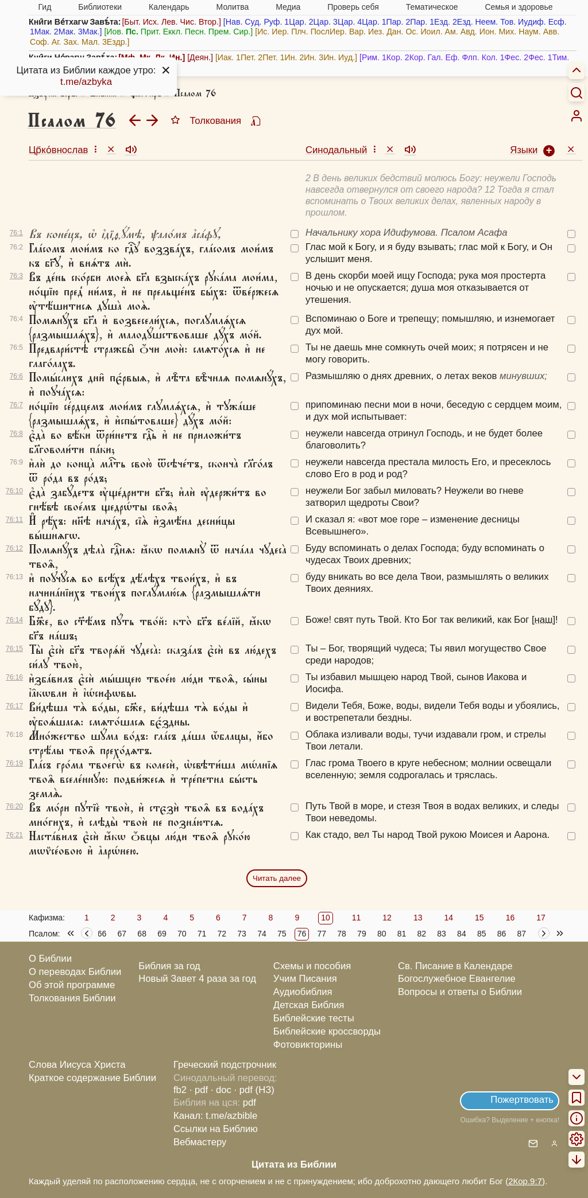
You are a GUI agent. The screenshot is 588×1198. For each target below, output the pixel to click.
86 (501, 933)
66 (102, 933)
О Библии (50, 958)
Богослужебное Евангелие (457, 978)
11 (356, 917)
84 (461, 933)
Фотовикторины (307, 1044)
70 (182, 933)
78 (341, 933)
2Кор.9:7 (525, 1181)
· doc (221, 1089)
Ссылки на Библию (215, 1128)
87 (521, 933)
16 (510, 917)
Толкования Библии (72, 998)
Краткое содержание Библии (92, 1077)
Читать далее (277, 878)
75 (282, 933)
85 (481, 933)
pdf (249, 1102)
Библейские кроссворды (327, 1031)
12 (387, 917)
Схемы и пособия (312, 966)
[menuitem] (576, 116)
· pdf (198, 1089)
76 (302, 933)
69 (162, 933)
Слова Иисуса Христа (77, 1064)
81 (402, 933)
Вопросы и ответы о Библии (460, 991)
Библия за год (169, 966)
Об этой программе (72, 985)
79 (361, 933)
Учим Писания (305, 978)
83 (441, 933)
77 (322, 933)
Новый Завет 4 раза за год (197, 978)
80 (381, 933)
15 (479, 917)
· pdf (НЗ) (254, 1089)
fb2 (180, 1089)
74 (261, 933)
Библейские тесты (313, 1018)
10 (325, 917)
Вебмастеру (200, 1142)
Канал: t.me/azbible (215, 1115)
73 (241, 933)
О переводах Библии (75, 971)
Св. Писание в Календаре (455, 966)
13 (418, 917)
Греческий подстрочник (224, 1064)
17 (541, 917)
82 (422, 933)
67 (122, 933)
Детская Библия (308, 1005)
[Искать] (576, 92)
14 (448, 917)
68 (141, 933)
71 (202, 933)
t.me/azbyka (86, 81)
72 (222, 933)
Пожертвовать (522, 1099)
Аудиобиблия (302, 991)
